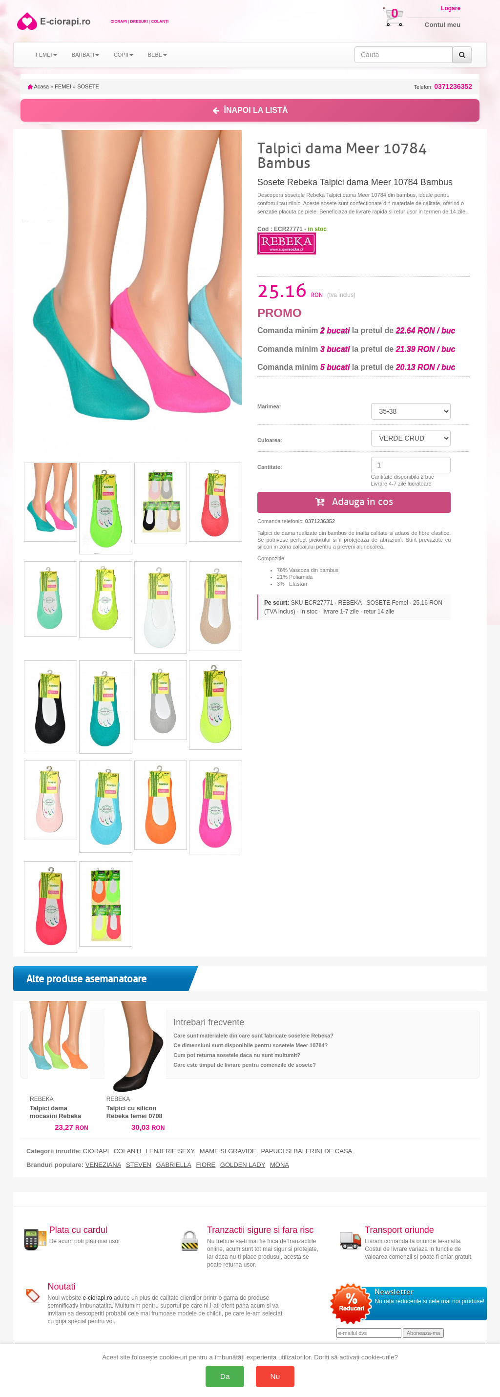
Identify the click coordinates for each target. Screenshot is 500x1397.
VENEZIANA (103, 1165)
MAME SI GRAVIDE (228, 1151)
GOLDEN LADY (242, 1165)
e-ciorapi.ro (97, 1297)
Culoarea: (269, 440)
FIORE (205, 1165)
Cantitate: (269, 467)
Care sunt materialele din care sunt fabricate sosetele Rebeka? (253, 1035)
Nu (275, 1376)
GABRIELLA (173, 1165)
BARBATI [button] (85, 55)
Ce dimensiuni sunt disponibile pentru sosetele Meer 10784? (250, 1045)
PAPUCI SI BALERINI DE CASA (306, 1151)
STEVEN (138, 1165)
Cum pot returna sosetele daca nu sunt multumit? (236, 1055)
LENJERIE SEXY (170, 1151)
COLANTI (127, 1151)
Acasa (38, 86)
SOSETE (88, 86)
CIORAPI (96, 1151)
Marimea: (269, 406)
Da (225, 1376)
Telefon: (443, 86)
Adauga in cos (354, 502)
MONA (279, 1165)
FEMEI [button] (46, 55)
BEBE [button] (157, 55)
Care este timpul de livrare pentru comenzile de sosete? (244, 1065)
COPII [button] (123, 55)
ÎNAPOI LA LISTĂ (250, 110)
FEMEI (63, 86)
